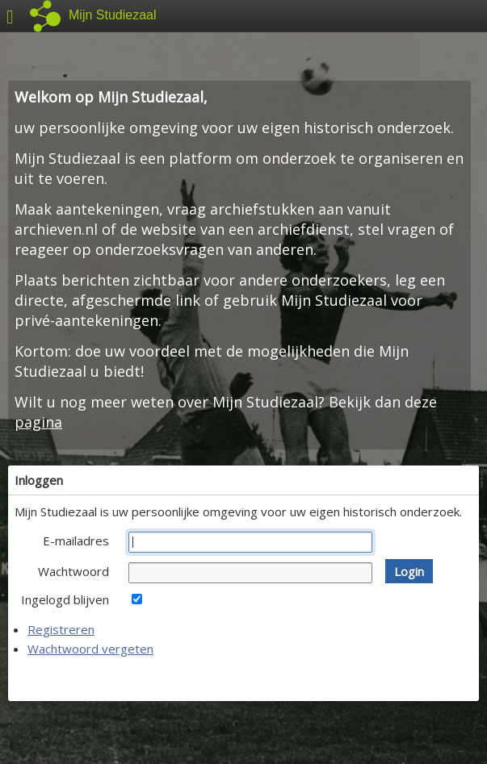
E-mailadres (76, 540)
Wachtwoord (73, 571)
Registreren (60, 629)
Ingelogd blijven (65, 599)
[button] (409, 571)
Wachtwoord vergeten (90, 649)
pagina (38, 422)
